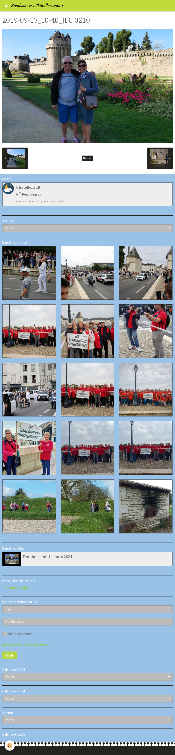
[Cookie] (10, 745)
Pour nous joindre (17, 588)
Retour (87, 158)
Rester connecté (17, 634)
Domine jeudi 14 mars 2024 (47, 556)
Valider (10, 655)
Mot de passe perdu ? (36, 645)
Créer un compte (12, 645)
